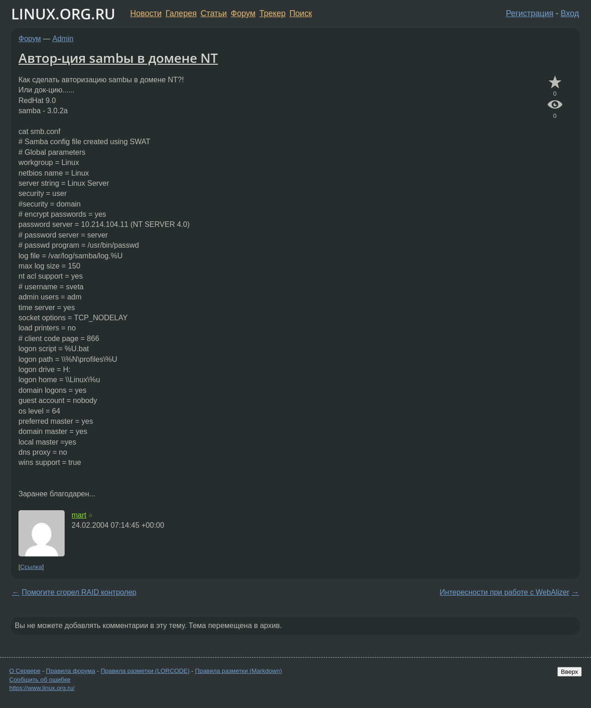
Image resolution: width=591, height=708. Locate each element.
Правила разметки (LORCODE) (145, 670)
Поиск (300, 13)
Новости (146, 13)
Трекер (272, 13)
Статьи (213, 13)
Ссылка (31, 566)
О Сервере (25, 670)
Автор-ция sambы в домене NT (118, 58)
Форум (243, 13)
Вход (570, 13)
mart (79, 515)
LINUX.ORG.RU (63, 14)
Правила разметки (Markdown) (238, 670)
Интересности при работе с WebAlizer (504, 592)
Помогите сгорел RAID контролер (79, 592)
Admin (63, 39)
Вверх (569, 671)
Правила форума (71, 670)
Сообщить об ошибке (40, 679)
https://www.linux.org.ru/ (41, 687)
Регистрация (530, 13)
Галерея (181, 13)
